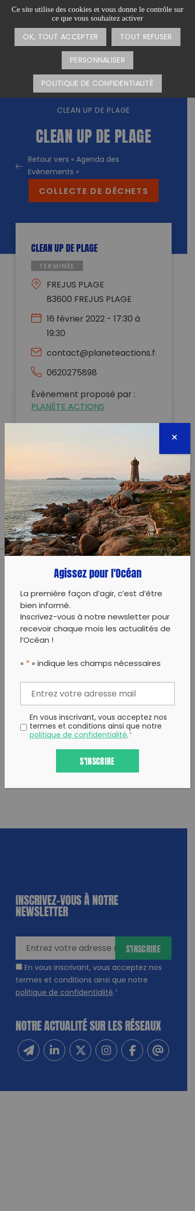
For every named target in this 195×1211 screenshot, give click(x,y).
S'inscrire (97, 760)
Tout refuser (146, 37)
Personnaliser (97, 61)
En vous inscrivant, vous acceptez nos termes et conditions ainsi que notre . (98, 727)
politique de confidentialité (78, 735)
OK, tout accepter (60, 37)
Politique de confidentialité (97, 84)
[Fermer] (174, 438)
